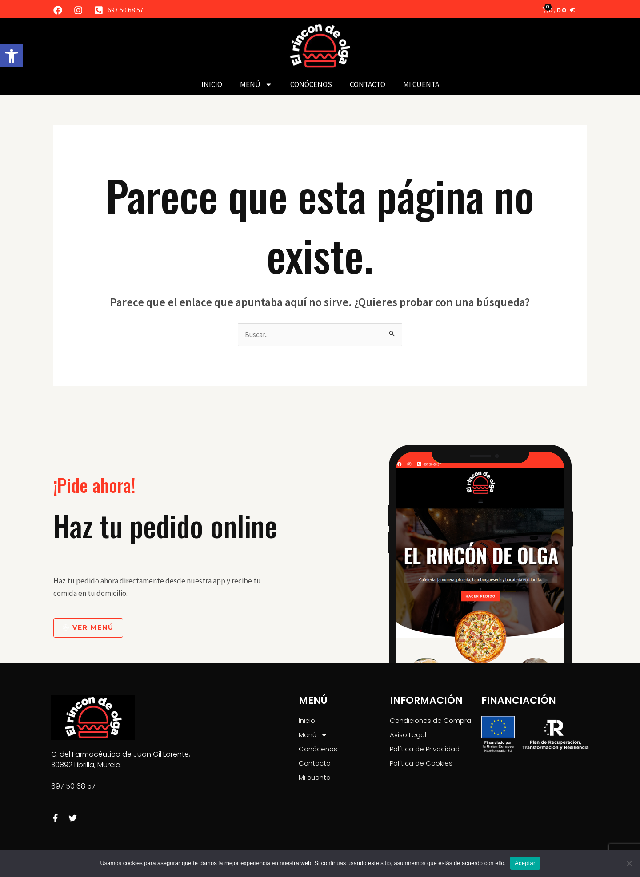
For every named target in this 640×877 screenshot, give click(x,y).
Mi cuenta (421, 84)
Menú (256, 84)
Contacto (367, 84)
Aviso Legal (409, 737)
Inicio (211, 84)
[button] (11, 55)
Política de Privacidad (427, 752)
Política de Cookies (423, 767)
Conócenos (311, 84)
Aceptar (525, 863)
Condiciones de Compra (433, 722)
